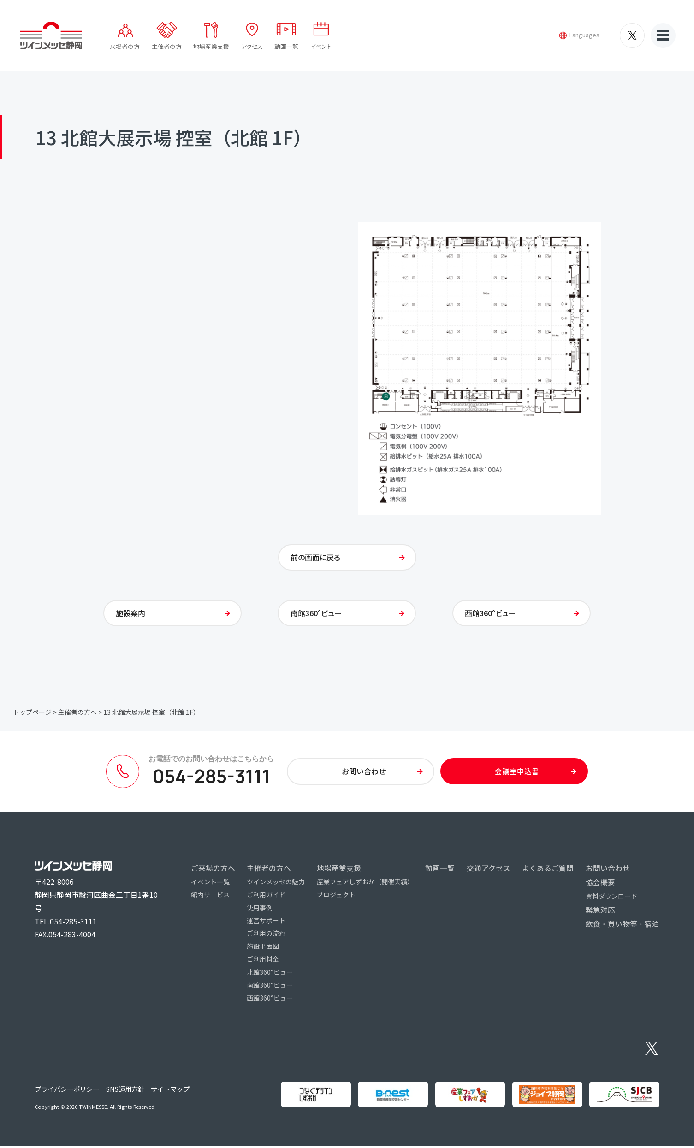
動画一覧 (286, 46)
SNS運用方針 (125, 1090)
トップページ (32, 713)
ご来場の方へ (213, 870)
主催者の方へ (77, 713)
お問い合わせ (608, 870)
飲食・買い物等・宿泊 (622, 926)
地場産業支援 (211, 46)
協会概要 (600, 884)
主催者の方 (167, 46)
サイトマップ (170, 1090)
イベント (321, 46)
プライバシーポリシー (67, 1090)
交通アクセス (488, 870)
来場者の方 (125, 46)
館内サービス (210, 896)
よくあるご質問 (548, 870)
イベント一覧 (210, 883)
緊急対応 (600, 912)
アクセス (252, 46)
